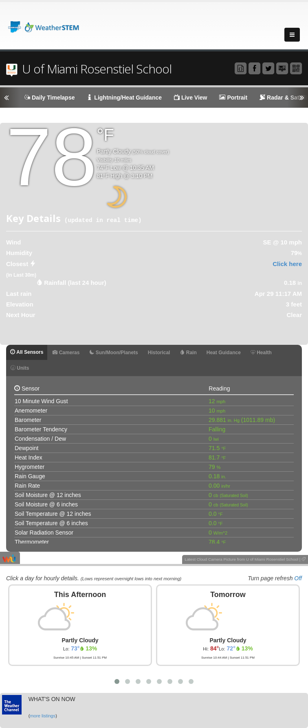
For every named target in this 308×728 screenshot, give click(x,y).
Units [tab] (20, 368)
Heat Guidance (224, 352)
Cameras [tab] (66, 352)
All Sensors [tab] (26, 352)
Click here (287, 263)
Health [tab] (261, 352)
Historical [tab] (159, 352)
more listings (42, 715)
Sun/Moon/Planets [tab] (113, 352)
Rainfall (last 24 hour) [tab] (75, 282)
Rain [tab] (188, 352)
